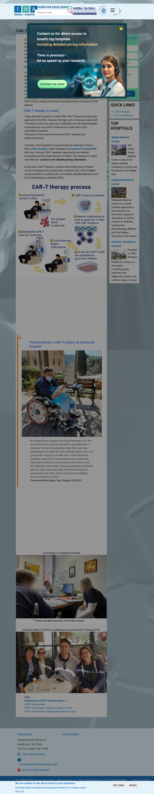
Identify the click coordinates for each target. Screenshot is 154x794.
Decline (132, 785)
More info (19, 791)
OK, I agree (119, 785)
